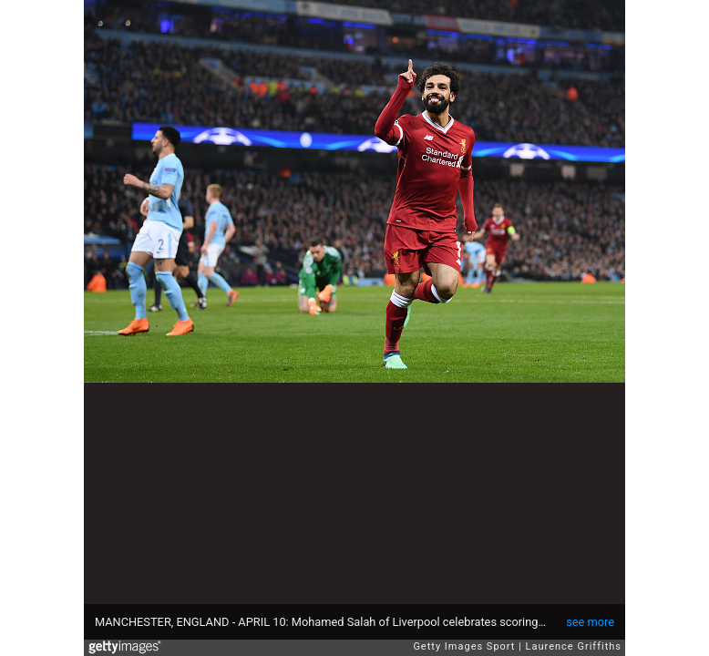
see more (590, 622)
